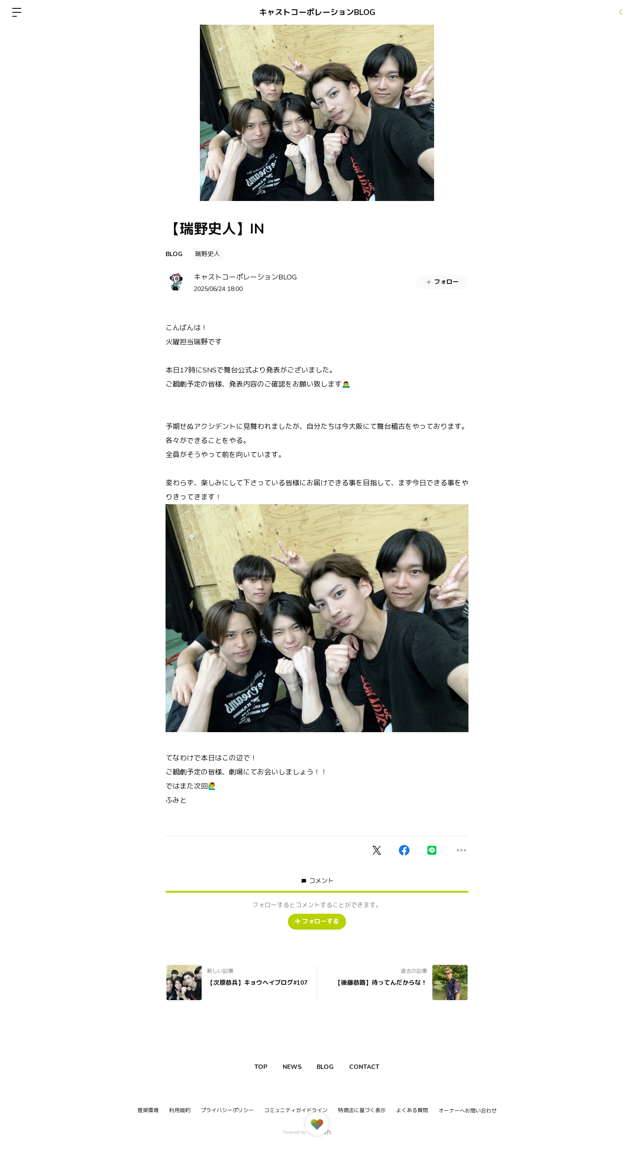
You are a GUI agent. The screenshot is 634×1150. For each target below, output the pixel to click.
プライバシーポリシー (227, 1110)
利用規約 (179, 1110)
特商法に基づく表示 (362, 1110)
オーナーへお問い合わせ (468, 1110)
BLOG (174, 254)
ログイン (607, 12)
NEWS (288, 1067)
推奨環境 (147, 1110)
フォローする (317, 921)
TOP (250, 1067)
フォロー (442, 282)
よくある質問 (412, 1110)
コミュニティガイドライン (296, 1110)
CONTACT (374, 1067)
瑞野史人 (207, 254)
